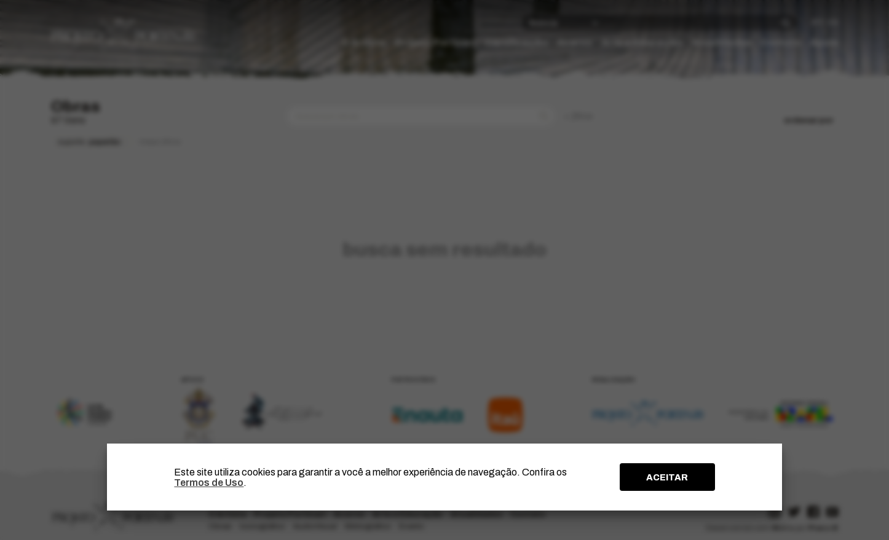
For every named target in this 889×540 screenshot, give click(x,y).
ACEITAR (667, 477)
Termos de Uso (208, 482)
